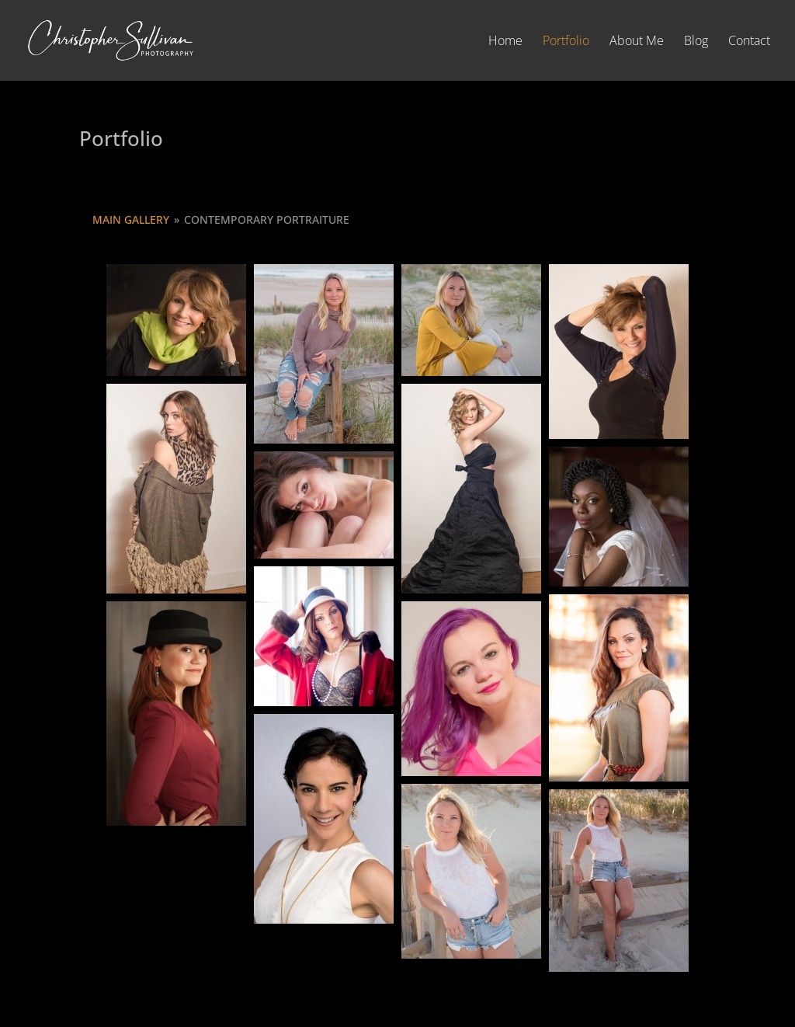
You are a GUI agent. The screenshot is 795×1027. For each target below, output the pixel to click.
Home (505, 42)
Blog (696, 42)
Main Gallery (130, 219)
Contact (749, 42)
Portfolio (566, 42)
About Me (636, 42)
